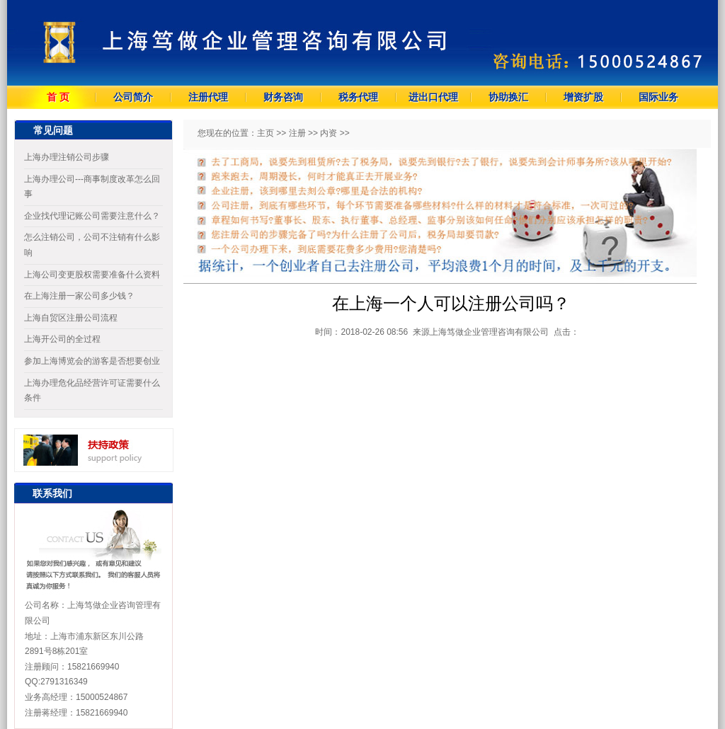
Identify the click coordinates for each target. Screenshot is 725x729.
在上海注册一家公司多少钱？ (79, 296)
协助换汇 (508, 97)
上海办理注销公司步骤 (66, 157)
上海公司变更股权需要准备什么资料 (92, 275)
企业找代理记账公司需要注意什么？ (92, 216)
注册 (297, 133)
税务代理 (358, 97)
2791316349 (64, 682)
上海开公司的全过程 (62, 339)
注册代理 (208, 97)
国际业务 (658, 97)
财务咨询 (283, 97)
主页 (265, 133)
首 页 (58, 97)
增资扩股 (583, 97)
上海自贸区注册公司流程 (71, 318)
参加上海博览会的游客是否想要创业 (92, 361)
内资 (328, 133)
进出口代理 (433, 97)
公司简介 (133, 97)
